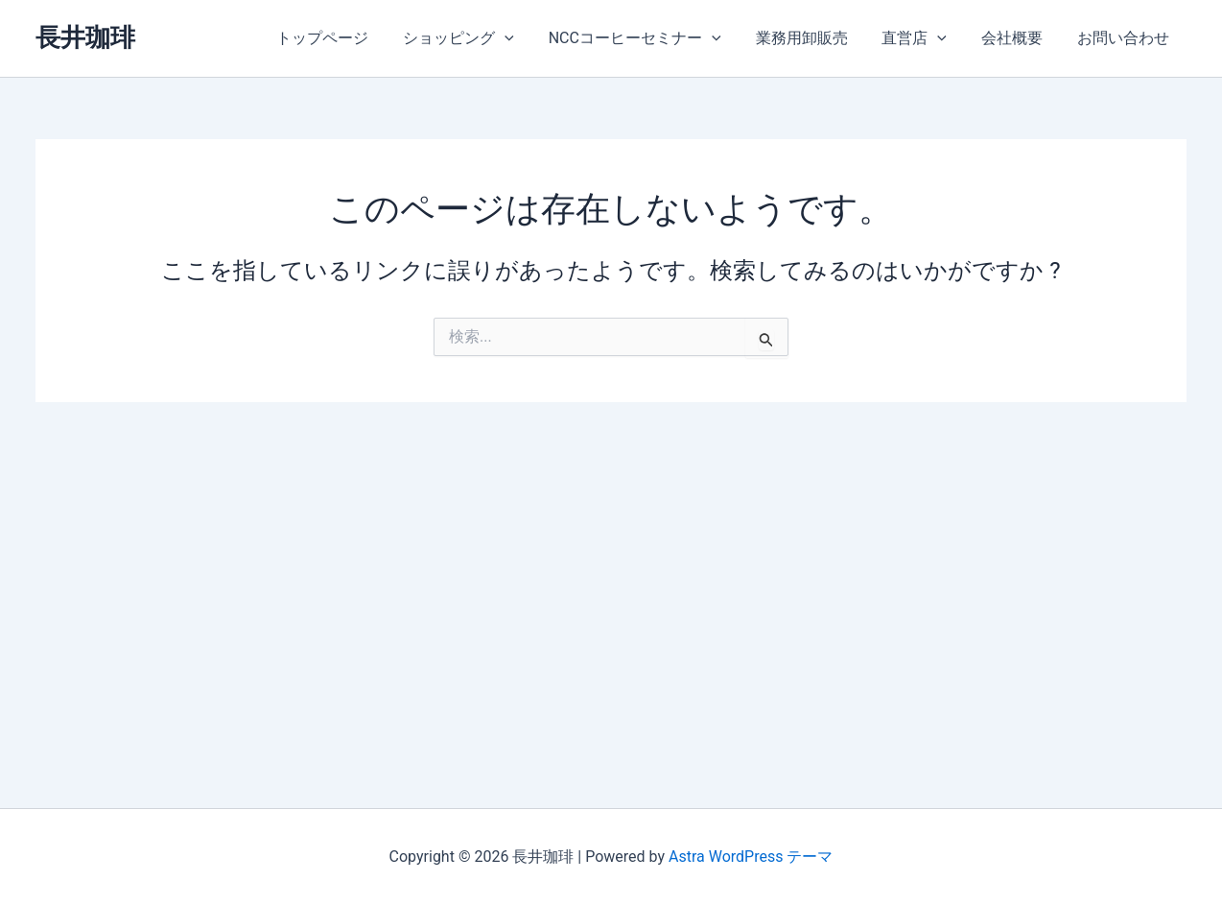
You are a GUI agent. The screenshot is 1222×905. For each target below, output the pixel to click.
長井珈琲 (85, 37)
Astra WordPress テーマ (751, 856)
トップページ (347, 38)
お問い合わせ (1125, 38)
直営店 (923, 38)
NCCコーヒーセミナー (652, 38)
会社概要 (1017, 38)
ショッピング (479, 38)
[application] (525, 38)
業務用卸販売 (814, 38)
